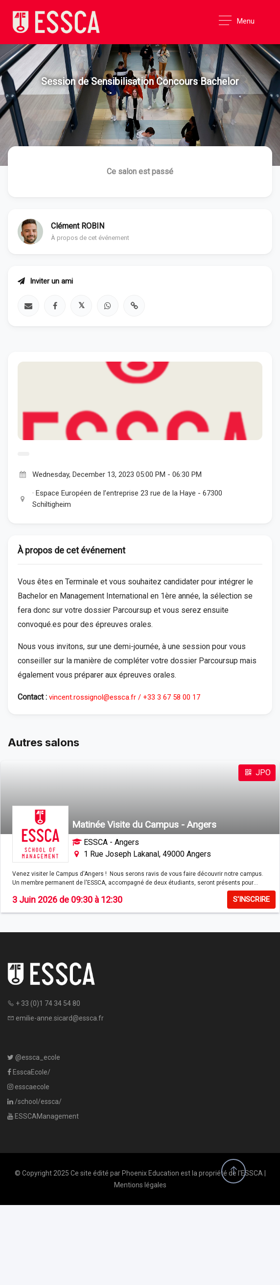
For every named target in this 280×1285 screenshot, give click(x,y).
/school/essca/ (34, 1101)
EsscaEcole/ (28, 1072)
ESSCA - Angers (111, 842)
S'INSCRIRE (251, 899)
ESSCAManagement (43, 1116)
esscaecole (28, 1087)
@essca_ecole (33, 1057)
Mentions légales (140, 1185)
